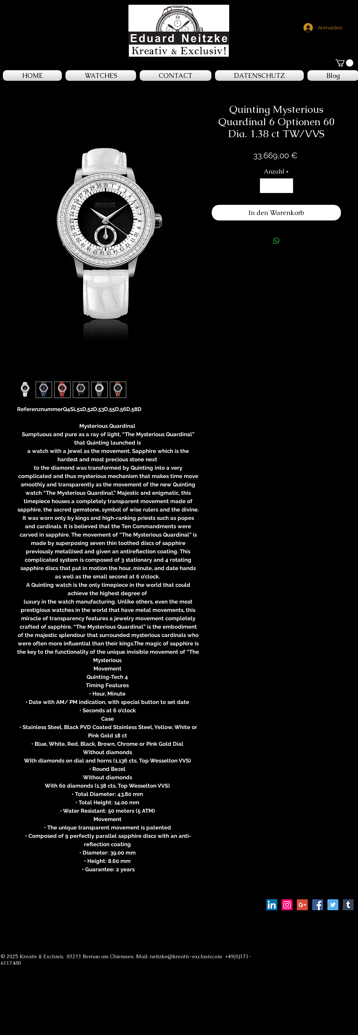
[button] (344, 63)
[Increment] (286, 186)
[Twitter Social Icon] (332, 904)
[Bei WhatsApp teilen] (276, 240)
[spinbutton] (276, 186)
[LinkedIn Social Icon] (271, 904)
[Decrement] (266, 186)
